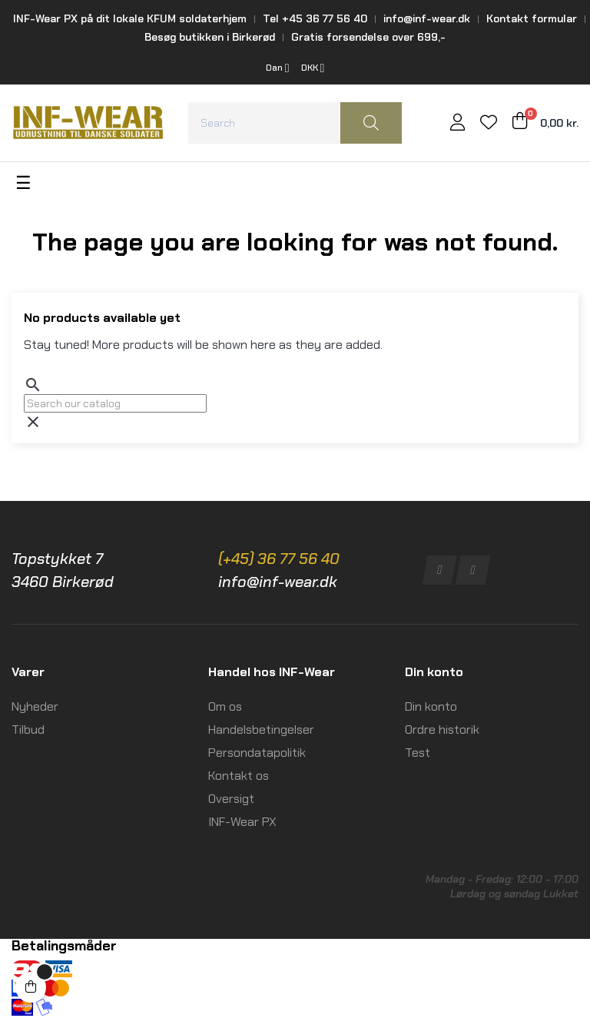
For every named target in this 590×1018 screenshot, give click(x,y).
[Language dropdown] (278, 68)
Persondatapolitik (257, 752)
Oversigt (231, 799)
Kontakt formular (531, 18)
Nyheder (35, 706)
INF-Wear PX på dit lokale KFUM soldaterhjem (130, 18)
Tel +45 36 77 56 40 (315, 18)
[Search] (115, 403)
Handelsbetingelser (261, 729)
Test (417, 752)
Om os (225, 706)
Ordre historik (442, 729)
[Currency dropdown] (313, 68)
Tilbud (28, 729)
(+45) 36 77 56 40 (279, 559)
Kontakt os (238, 776)
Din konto (431, 706)
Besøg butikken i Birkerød (209, 37)
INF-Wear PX (242, 822)
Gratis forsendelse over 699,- (368, 37)
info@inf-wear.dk (426, 18)
